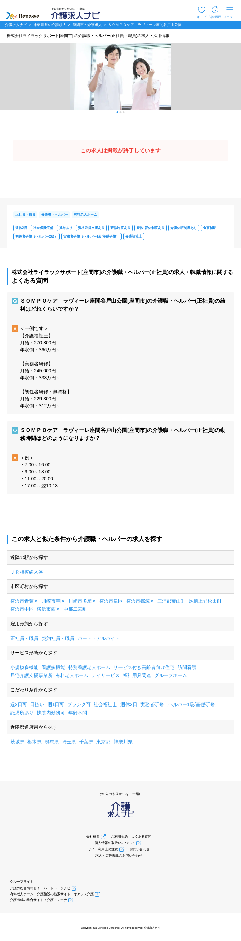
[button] (117, 112)
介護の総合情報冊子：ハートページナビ (40, 888)
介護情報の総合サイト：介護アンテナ (38, 900)
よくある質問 (141, 836)
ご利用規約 (119, 836)
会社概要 (93, 836)
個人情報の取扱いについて (115, 843)
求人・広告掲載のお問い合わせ (118, 855)
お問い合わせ (140, 849)
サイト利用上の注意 (103, 849)
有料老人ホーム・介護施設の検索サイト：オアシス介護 (52, 894)
